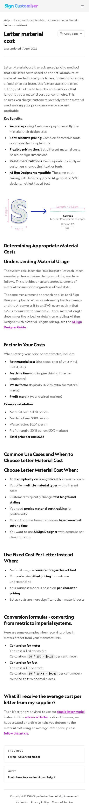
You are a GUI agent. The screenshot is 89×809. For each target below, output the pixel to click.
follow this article (16, 733)
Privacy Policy (40, 802)
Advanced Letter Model (62, 20)
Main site (22, 802)
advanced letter (36, 717)
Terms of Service (62, 802)
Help (7, 20)
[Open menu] (82, 6)
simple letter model (71, 712)
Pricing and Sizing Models (28, 20)
